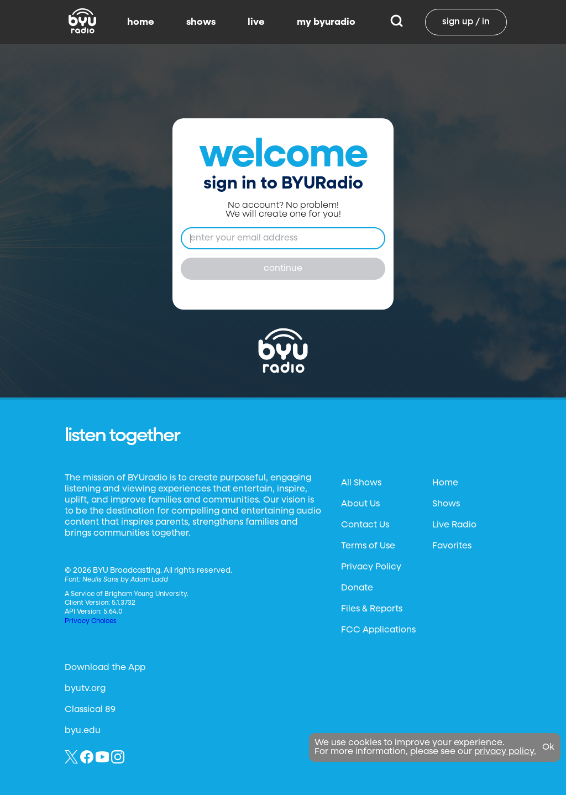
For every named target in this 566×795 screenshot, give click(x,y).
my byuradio (326, 22)
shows (201, 22)
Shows (446, 504)
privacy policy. (505, 751)
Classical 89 (90, 709)
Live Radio (454, 525)
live (256, 22)
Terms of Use (368, 546)
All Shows (361, 483)
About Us (360, 504)
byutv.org (85, 688)
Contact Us (365, 525)
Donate (357, 588)
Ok (548, 747)
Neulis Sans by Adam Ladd (125, 580)
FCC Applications (378, 630)
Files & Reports (371, 609)
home (140, 22)
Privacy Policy (371, 567)
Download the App (105, 667)
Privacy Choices (91, 621)
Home (445, 483)
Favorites (451, 546)
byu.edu (83, 730)
